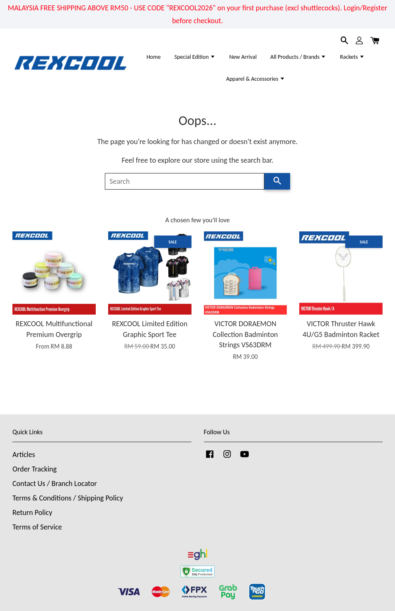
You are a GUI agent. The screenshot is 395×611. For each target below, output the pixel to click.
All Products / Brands (298, 56)
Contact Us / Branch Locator (54, 483)
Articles (23, 454)
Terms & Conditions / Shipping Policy (67, 498)
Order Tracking (34, 469)
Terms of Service (37, 527)
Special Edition (195, 56)
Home (153, 56)
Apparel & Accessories (255, 78)
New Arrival (243, 56)
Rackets (352, 56)
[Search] (184, 181)
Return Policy (32, 512)
